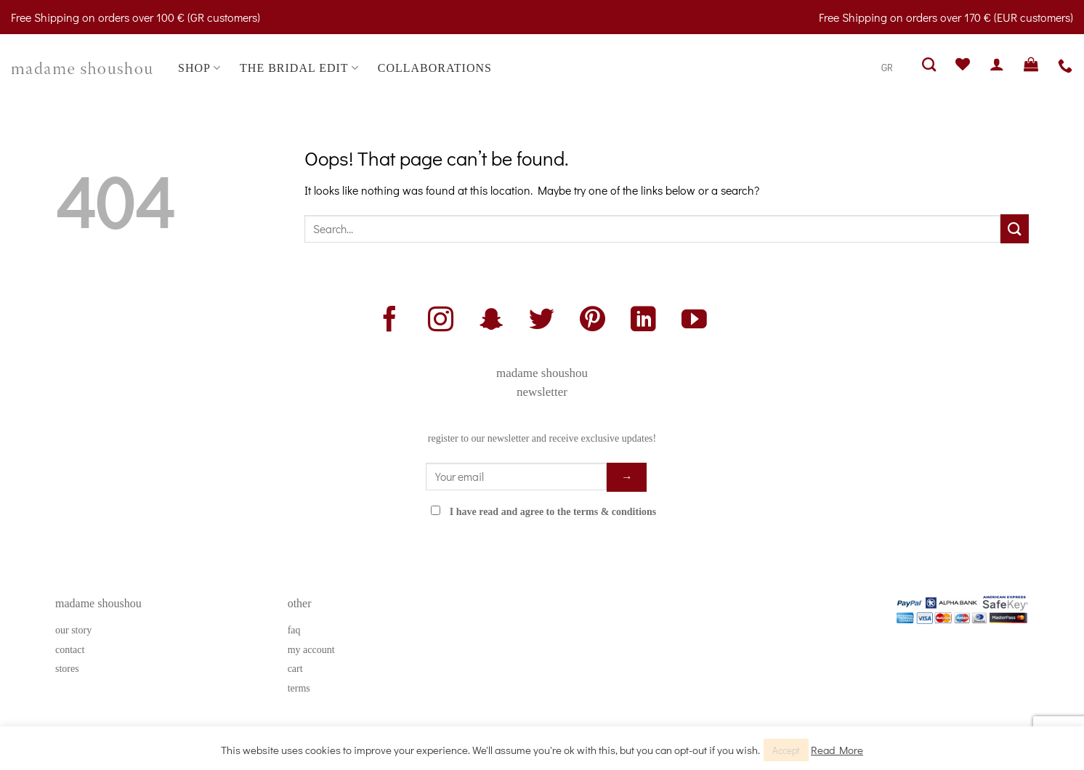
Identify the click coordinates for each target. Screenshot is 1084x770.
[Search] (929, 64)
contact (69, 649)
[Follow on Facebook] (390, 321)
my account (311, 649)
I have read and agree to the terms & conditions (553, 511)
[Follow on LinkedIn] (643, 321)
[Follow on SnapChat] (491, 321)
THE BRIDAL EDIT (299, 68)
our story (73, 630)
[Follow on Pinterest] (592, 321)
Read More (837, 749)
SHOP (199, 68)
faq (294, 630)
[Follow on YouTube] (694, 321)
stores (67, 668)
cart (295, 668)
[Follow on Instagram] (440, 321)
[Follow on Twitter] (541, 321)
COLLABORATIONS (435, 68)
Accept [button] (786, 750)
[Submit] (1014, 228)
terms (299, 688)
